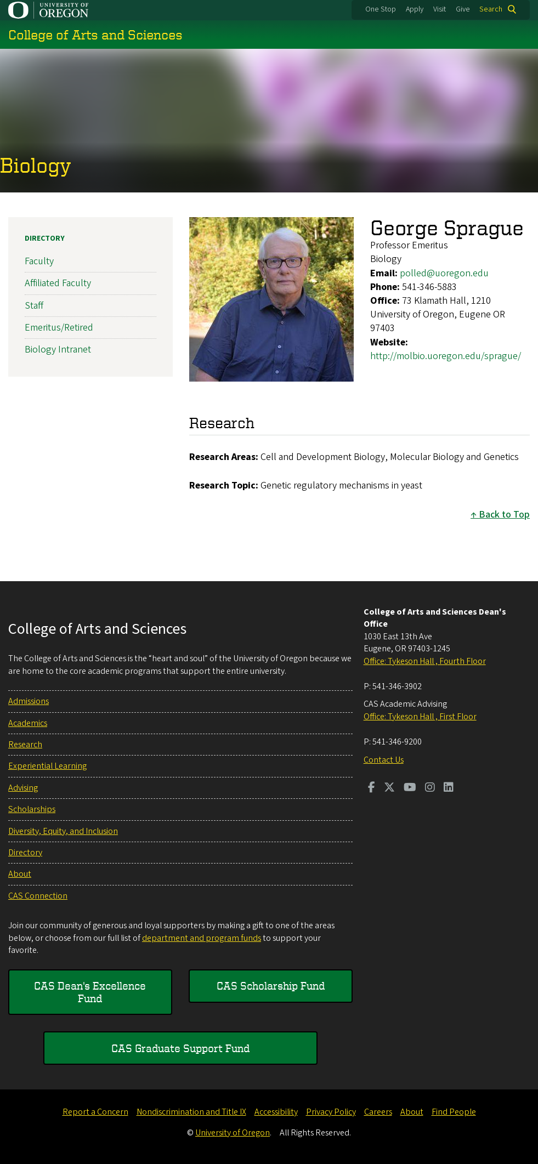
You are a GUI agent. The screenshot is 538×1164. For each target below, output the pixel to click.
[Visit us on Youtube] (410, 788)
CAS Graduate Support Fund (180, 1048)
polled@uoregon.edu (444, 273)
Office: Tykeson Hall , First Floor (420, 717)
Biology (35, 165)
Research (25, 745)
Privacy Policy (331, 1112)
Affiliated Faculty (58, 284)
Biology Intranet (58, 349)
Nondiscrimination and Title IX (191, 1112)
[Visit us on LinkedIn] (448, 788)
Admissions (28, 701)
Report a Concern (95, 1112)
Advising (23, 788)
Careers (378, 1112)
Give (463, 9)
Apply (414, 9)
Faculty (39, 261)
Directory (45, 238)
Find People (454, 1112)
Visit (439, 9)
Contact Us (384, 760)
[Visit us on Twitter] (389, 788)
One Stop (380, 9)
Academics (27, 723)
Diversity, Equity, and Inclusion (63, 831)
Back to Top (504, 514)
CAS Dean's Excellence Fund (90, 991)
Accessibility (276, 1112)
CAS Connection (37, 896)
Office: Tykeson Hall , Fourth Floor (425, 661)
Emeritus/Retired (59, 327)
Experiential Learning (47, 766)
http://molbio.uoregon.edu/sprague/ (445, 356)
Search (490, 9)
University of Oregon (232, 1133)
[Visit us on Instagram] (430, 788)
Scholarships (31, 809)
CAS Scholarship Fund (271, 985)
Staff (34, 306)
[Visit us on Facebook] (372, 788)
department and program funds (201, 938)
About (19, 874)
